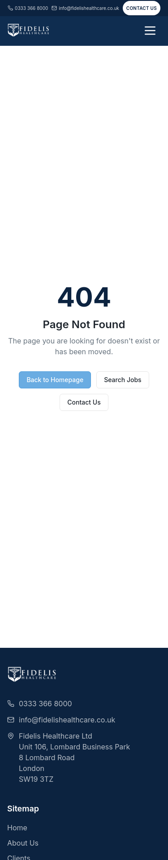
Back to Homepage (54, 379)
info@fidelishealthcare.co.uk (85, 8)
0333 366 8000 (28, 8)
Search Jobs (122, 379)
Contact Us (141, 8)
